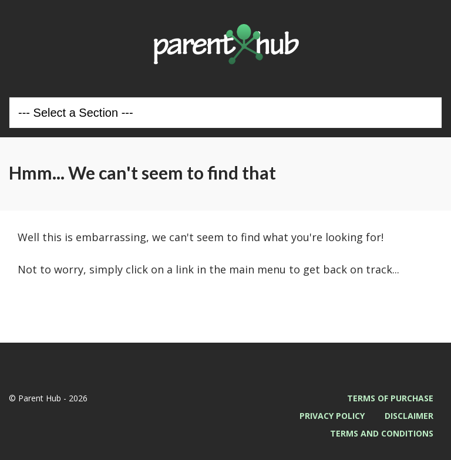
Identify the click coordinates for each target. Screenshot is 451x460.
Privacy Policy (332, 415)
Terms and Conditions (381, 433)
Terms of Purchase (390, 398)
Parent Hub (225, 44)
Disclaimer (409, 415)
